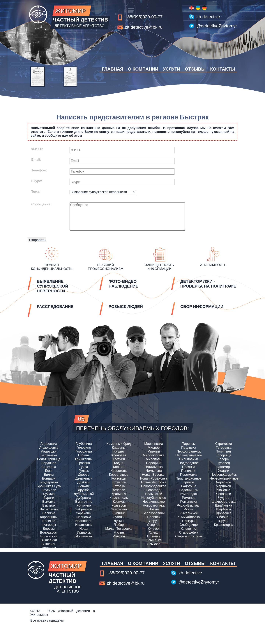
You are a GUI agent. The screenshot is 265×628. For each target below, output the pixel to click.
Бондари (48, 478)
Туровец (223, 463)
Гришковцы (83, 459)
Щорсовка (223, 513)
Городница (84, 451)
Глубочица (84, 444)
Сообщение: (41, 204)
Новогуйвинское (153, 498)
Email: (36, 160)
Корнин (118, 467)
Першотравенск (188, 451)
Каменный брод (119, 444)
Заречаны (83, 513)
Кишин (119, 451)
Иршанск (84, 532)
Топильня (223, 451)
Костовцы (118, 478)
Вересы (49, 528)
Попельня (188, 471)
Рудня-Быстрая (188, 505)
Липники (118, 513)
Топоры (223, 459)
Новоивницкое (154, 501)
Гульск (84, 471)
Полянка (188, 467)
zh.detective (208, 16)
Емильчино (83, 501)
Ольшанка (154, 540)
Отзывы (195, 69)
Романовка (188, 501)
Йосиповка (83, 536)
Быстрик (48, 505)
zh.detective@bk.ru (144, 27)
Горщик (83, 455)
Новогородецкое (153, 486)
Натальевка (154, 467)
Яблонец (223, 517)
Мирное (154, 447)
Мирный (153, 451)
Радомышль (188, 490)
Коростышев (118, 474)
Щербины (223, 509)
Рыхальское (188, 513)
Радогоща (188, 486)
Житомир (84, 505)
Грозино (84, 463)
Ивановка (83, 517)
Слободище (189, 525)
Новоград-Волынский (153, 492)
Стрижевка (223, 444)
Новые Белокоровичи (154, 511)
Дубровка (83, 498)
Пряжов (189, 482)
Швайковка (223, 505)
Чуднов (223, 498)
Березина (48, 467)
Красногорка (223, 525)
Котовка (119, 486)
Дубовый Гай (84, 494)
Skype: (36, 181)
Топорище (223, 455)
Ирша (83, 528)
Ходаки (223, 471)
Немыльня (154, 471)
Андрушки (48, 451)
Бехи (48, 471)
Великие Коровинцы (48, 515)
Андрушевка (48, 447)
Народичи (153, 463)
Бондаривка (49, 482)
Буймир (49, 494)
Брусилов (48, 490)
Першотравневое (188, 455)
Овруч (153, 521)
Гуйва (84, 467)
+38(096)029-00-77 (144, 16)
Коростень (119, 471)
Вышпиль (48, 544)
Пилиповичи (188, 459)
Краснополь (119, 498)
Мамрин (118, 536)
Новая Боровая (153, 474)
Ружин (188, 509)
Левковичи (119, 509)
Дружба (83, 490)
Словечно (188, 528)
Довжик (83, 486)
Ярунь (223, 521)
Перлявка (188, 447)
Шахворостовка (224, 501)
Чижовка (223, 490)
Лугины (118, 517)
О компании (143, 69)
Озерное (153, 525)
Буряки (48, 498)
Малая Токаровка (118, 528)
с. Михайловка (188, 517)
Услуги (171, 69)
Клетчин (118, 459)
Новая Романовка (153, 478)
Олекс (153, 532)
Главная (112, 69)
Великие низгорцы (49, 523)
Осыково (153, 544)
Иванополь (83, 521)
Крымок (119, 501)
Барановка (48, 455)
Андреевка (48, 444)
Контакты (222, 69)
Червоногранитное (223, 478)
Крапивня (118, 494)
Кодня (118, 463)
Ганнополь (49, 548)
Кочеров (118, 490)
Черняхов (223, 486)
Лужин (118, 521)
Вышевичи (49, 540)
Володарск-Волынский (48, 534)
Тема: (35, 191)
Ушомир (223, 467)
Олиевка (153, 536)
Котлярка (119, 482)
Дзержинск (83, 478)
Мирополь (153, 459)
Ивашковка (83, 525)
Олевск (153, 528)
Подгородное (189, 463)
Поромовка (188, 474)
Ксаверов (119, 505)
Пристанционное (189, 478)
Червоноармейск (224, 474)
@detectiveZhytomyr (217, 25)
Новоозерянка (154, 505)
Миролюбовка (154, 455)
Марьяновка (153, 444)
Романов (188, 498)
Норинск (153, 517)
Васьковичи (49, 509)
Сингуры (188, 521)
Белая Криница (48, 459)
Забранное (83, 509)
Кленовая (118, 455)
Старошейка (188, 532)
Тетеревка (223, 447)
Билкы (49, 474)
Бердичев (48, 463)
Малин (119, 532)
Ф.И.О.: (37, 149)
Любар (119, 525)
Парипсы (189, 444)
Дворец (83, 474)
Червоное (223, 482)
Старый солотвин (188, 536)
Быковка (48, 501)
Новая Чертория (153, 482)
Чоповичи (223, 494)
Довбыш (83, 482)
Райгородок (188, 494)
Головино (84, 447)
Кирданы (119, 447)
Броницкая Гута (49, 486)
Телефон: (39, 170)
